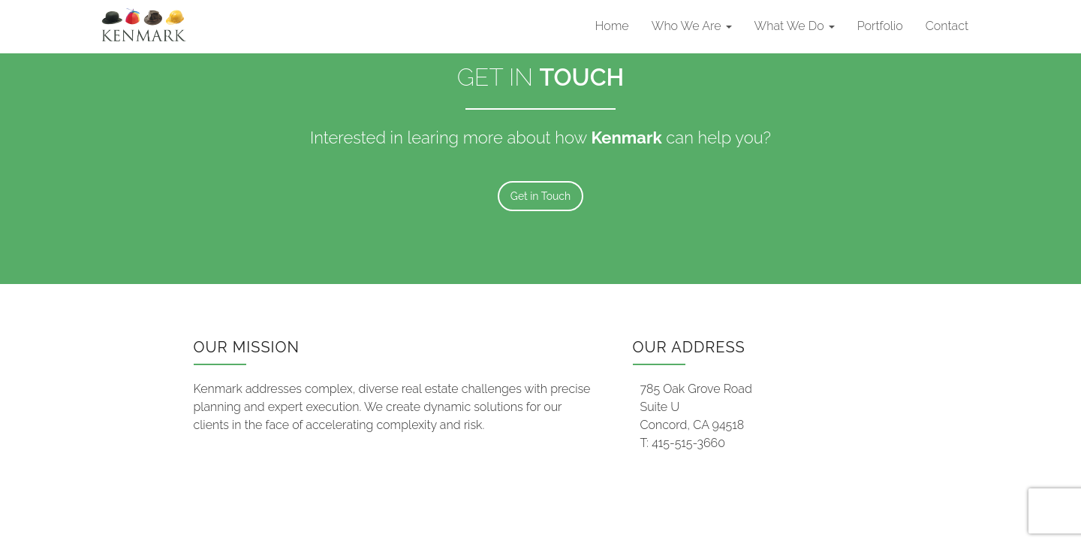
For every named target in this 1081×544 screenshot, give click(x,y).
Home (612, 26)
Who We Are (692, 26)
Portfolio (880, 26)
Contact (947, 26)
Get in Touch (540, 196)
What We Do (794, 26)
